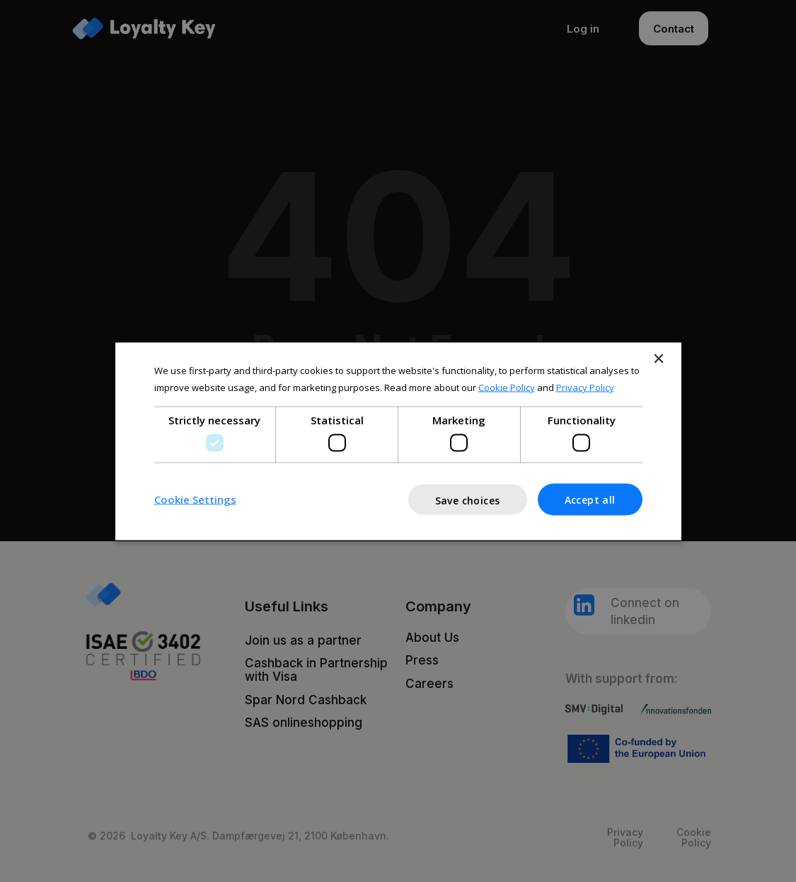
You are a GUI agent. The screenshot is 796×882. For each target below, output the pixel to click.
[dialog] (398, 441)
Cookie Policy (506, 387)
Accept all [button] (590, 499)
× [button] (658, 359)
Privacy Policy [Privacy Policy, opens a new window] (585, 387)
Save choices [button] (467, 500)
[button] (195, 499)
